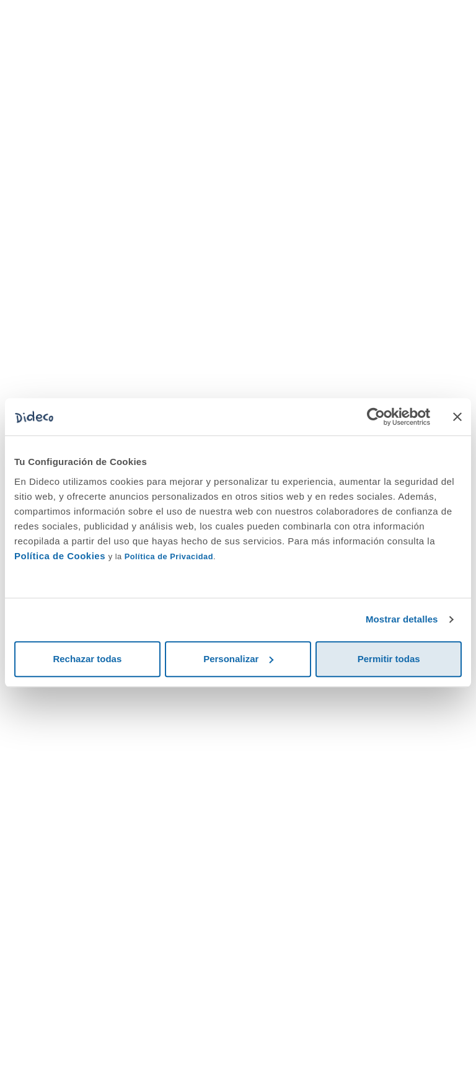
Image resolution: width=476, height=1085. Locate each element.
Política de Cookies (59, 556)
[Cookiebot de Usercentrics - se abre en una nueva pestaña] (376, 416)
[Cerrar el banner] (457, 416)
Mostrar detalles (402, 619)
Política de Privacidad (169, 556)
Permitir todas (389, 658)
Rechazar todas (87, 658)
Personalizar (238, 658)
